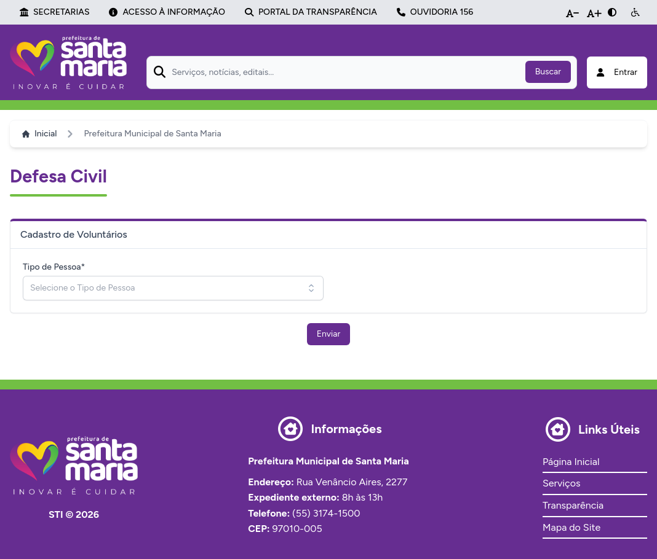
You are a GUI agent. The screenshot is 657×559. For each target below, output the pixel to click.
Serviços (561, 483)
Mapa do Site (571, 527)
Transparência (573, 505)
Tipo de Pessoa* (54, 267)
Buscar (548, 71)
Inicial (39, 133)
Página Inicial (571, 461)
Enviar (328, 334)
